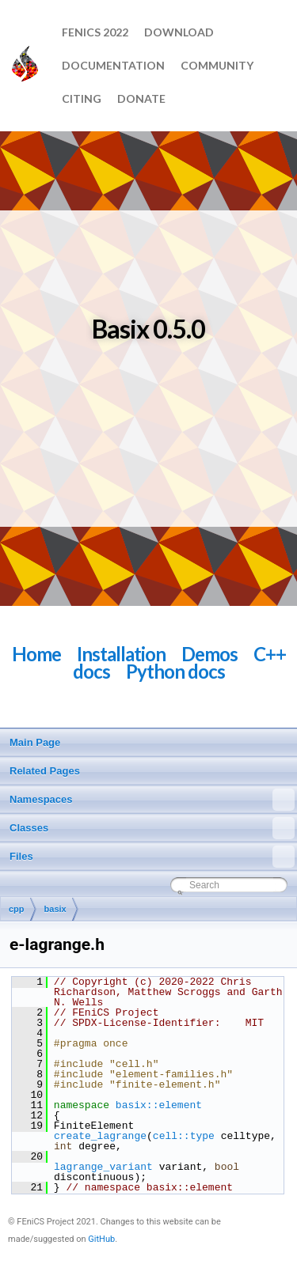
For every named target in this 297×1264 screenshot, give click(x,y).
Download (179, 32)
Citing (81, 98)
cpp (17, 909)
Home (36, 653)
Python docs (175, 671)
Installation (121, 653)
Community (217, 65)
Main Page (35, 742)
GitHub (101, 1239)
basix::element (159, 1105)
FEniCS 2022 (95, 32)
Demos (209, 653)
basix (55, 909)
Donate (141, 98)
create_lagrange (100, 1136)
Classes (152, 828)
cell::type (184, 1136)
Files (152, 857)
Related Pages (45, 771)
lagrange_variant (103, 1167)
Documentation (113, 65)
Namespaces (152, 800)
